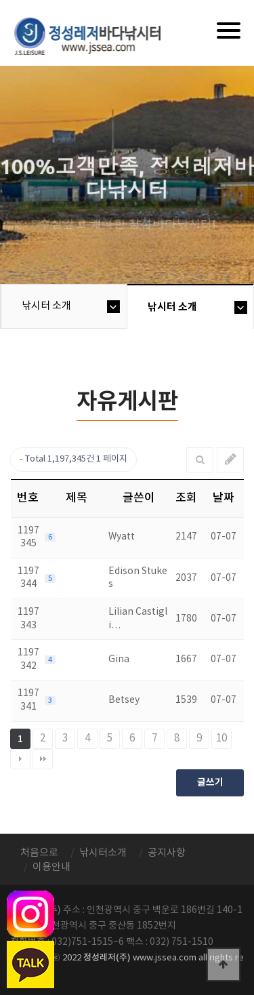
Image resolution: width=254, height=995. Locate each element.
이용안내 (51, 867)
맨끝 (43, 759)
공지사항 (167, 853)
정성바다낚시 (96, 35)
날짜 (223, 498)
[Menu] (228, 30)
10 (221, 738)
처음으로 (39, 853)
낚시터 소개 (46, 306)
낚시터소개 (103, 853)
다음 (20, 759)
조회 (186, 498)
